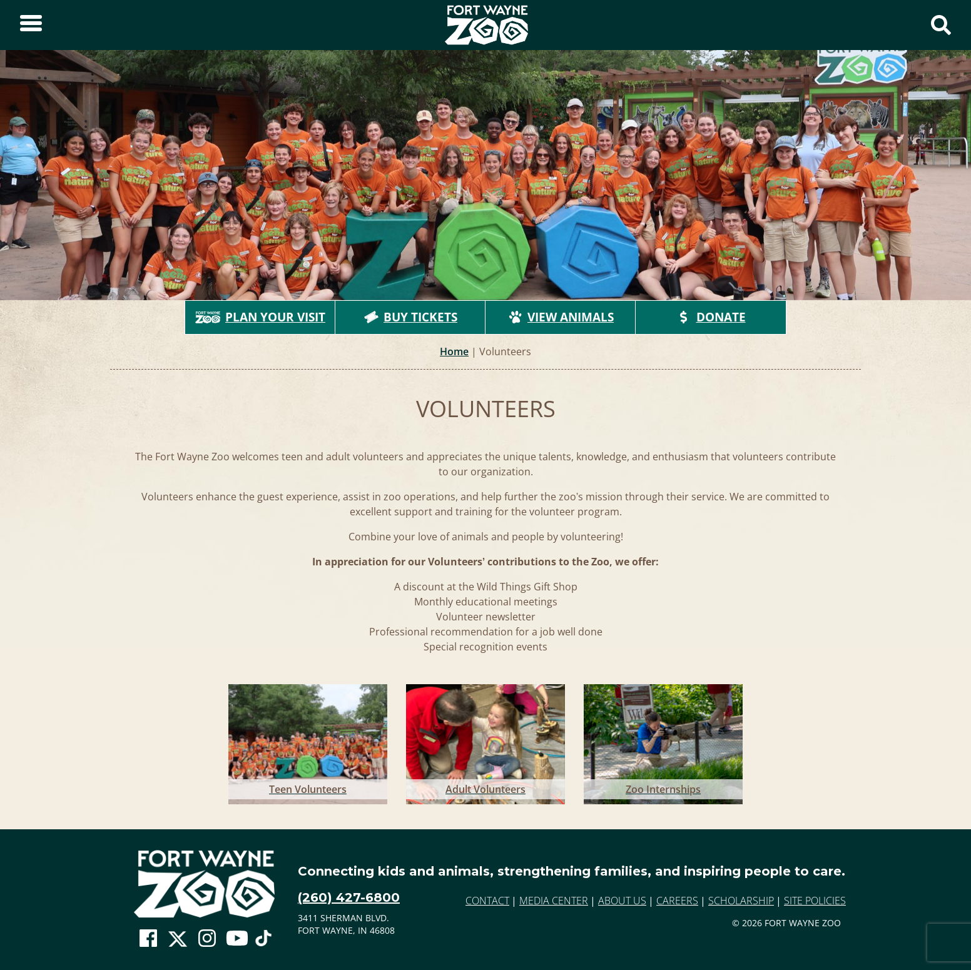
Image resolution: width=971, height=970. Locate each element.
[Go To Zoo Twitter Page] (177, 941)
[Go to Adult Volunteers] (485, 741)
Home (454, 351)
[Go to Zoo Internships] (663, 741)
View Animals (560, 317)
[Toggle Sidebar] (31, 25)
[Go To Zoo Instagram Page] (207, 938)
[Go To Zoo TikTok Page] (263, 941)
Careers (677, 900)
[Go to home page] (204, 884)
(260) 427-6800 (349, 897)
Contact (487, 900)
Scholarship (741, 900)
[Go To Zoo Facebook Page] (148, 938)
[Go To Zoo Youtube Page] (237, 938)
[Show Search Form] (941, 25)
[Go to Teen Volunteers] (307, 741)
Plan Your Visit (260, 317)
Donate (711, 317)
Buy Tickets (410, 317)
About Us (622, 900)
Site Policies (815, 900)
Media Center (553, 900)
